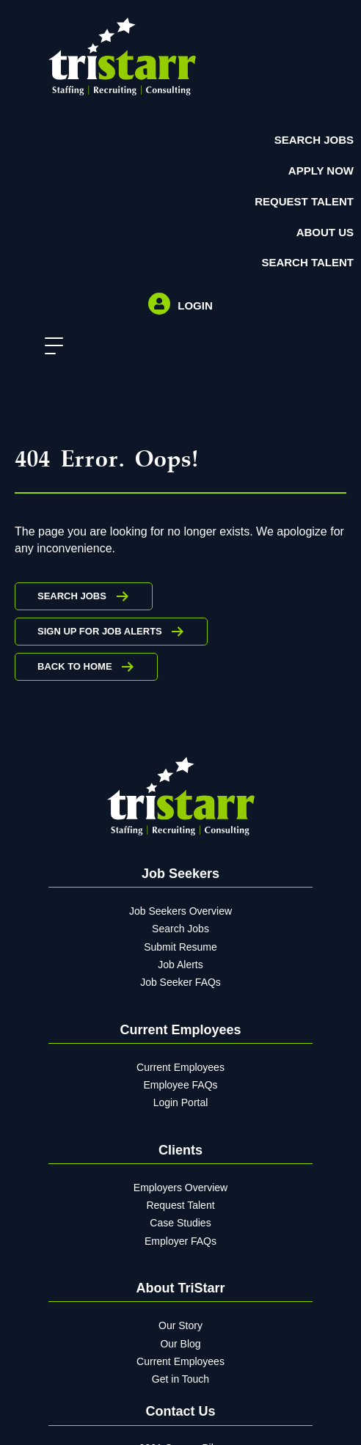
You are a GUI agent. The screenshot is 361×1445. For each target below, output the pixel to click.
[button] (50, 346)
